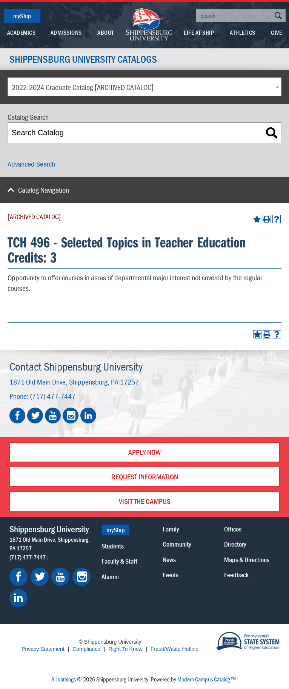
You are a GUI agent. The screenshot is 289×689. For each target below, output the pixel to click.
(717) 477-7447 (52, 396)
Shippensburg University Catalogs (83, 59)
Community (177, 544)
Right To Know (126, 649)
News (169, 559)
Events (170, 574)
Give (276, 32)
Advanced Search (31, 163)
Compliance (86, 649)
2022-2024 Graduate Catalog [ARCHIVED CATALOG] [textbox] (83, 87)
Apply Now (144, 452)
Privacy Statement (43, 649)
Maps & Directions (246, 559)
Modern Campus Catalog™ (206, 679)
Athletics (242, 32)
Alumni (110, 576)
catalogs (67, 679)
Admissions (66, 32)
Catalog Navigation (43, 190)
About (105, 32)
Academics (21, 32)
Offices (232, 529)
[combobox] (144, 86)
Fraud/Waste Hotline (174, 649)
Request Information (144, 476)
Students (112, 546)
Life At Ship (199, 32)
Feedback (236, 574)
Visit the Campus (145, 501)
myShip (22, 16)
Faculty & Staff (119, 561)
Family (171, 529)
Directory (235, 544)
